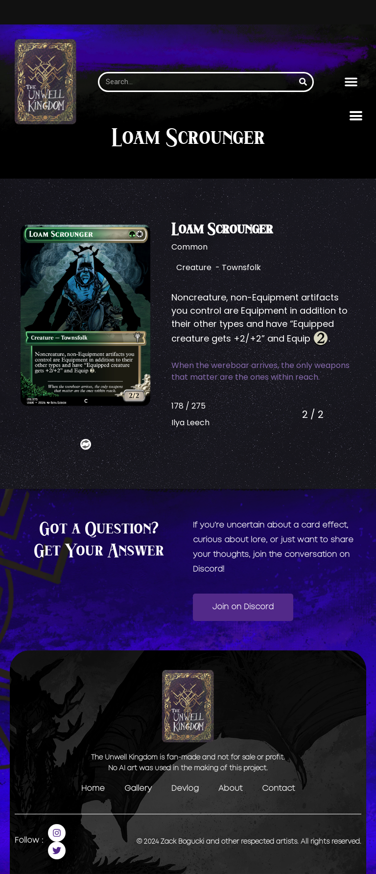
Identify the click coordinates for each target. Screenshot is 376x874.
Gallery (138, 788)
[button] (351, 81)
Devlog (185, 788)
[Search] (303, 82)
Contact (278, 788)
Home (93, 788)
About (230, 788)
